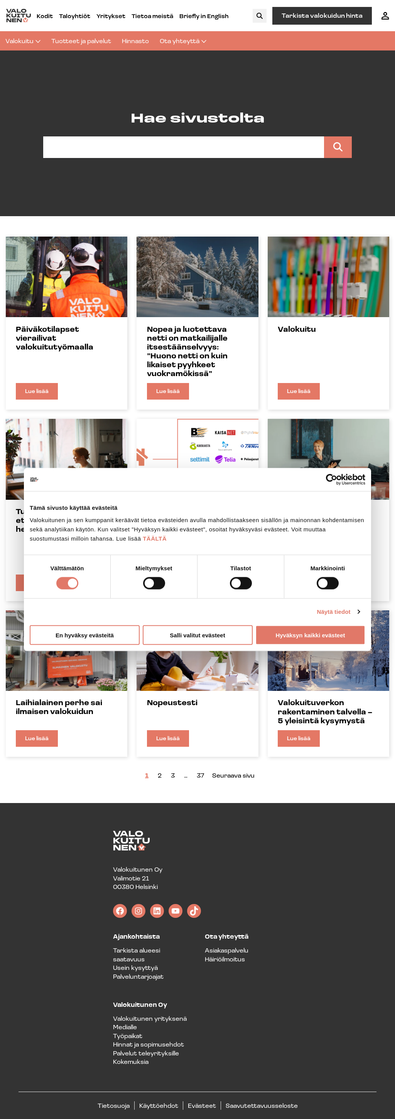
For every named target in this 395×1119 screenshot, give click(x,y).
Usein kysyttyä (135, 967)
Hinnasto (135, 41)
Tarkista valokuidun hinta (322, 15)
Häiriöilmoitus (225, 959)
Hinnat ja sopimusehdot (148, 1044)
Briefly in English (204, 16)
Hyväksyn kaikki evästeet (310, 635)
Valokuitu (23, 41)
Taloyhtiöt (74, 16)
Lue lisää (41, 393)
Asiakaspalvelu (226, 950)
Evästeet (202, 1105)
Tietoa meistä (152, 16)
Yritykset (110, 16)
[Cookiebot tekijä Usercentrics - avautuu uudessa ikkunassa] (331, 480)
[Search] (338, 147)
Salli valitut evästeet (197, 635)
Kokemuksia (131, 1061)
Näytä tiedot (334, 611)
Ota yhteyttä (183, 41)
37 (200, 775)
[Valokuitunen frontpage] (18, 15)
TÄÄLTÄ (155, 538)
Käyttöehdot (158, 1105)
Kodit (45, 16)
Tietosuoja (114, 1105)
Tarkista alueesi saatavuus (136, 954)
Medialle (125, 1027)
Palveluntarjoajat (138, 976)
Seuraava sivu (233, 775)
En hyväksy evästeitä (85, 635)
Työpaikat (127, 1036)
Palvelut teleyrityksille (146, 1053)
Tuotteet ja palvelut (81, 41)
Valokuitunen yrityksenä (150, 1018)
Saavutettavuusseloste (262, 1105)
